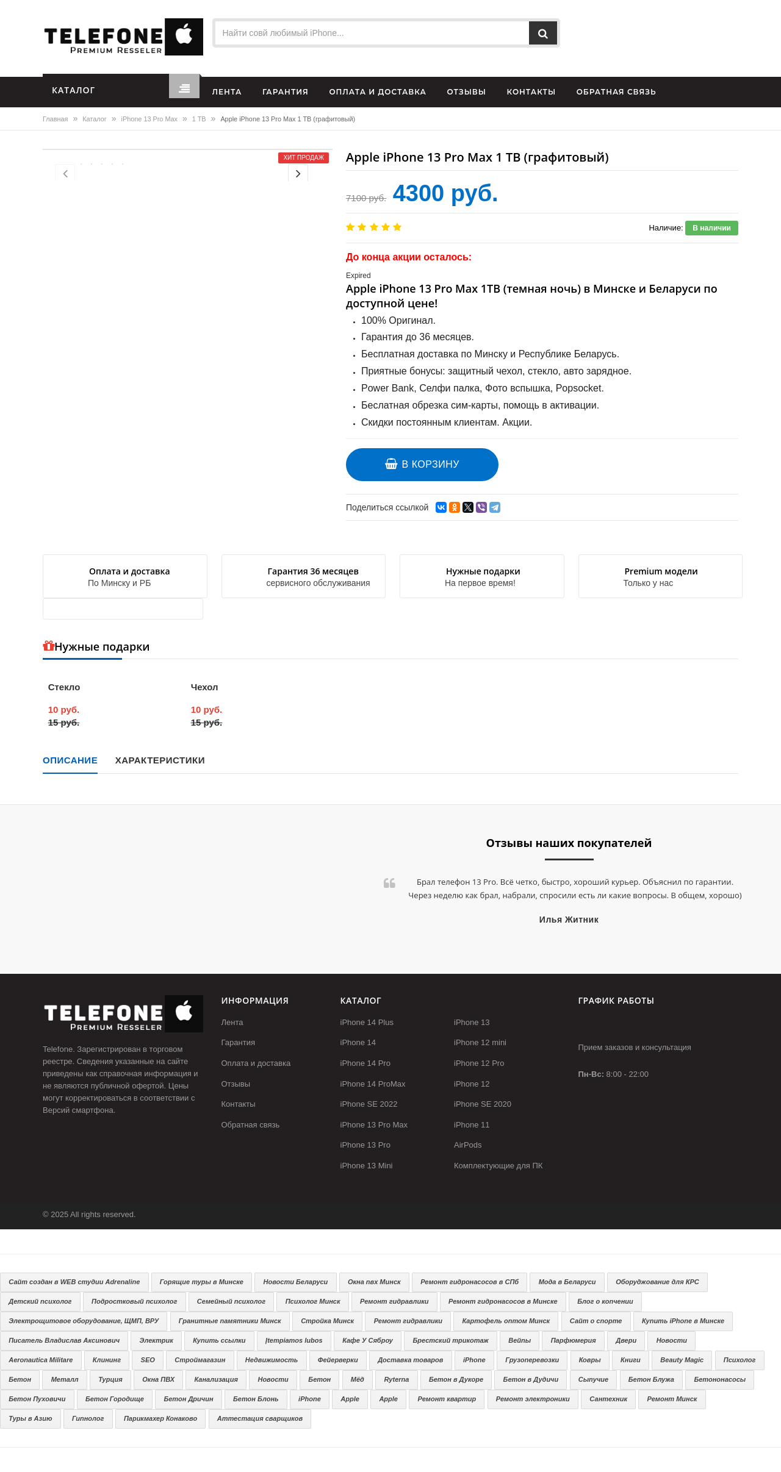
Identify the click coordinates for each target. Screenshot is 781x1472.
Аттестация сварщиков (260, 1418)
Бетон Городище (114, 1398)
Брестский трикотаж (450, 1340)
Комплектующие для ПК (498, 1165)
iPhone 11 (472, 1124)
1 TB (199, 119)
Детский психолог (40, 1301)
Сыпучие (593, 1379)
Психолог (740, 1359)
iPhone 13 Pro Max (149, 119)
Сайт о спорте (596, 1320)
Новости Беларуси (296, 1281)
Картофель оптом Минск (506, 1320)
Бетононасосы (720, 1379)
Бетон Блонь (255, 1398)
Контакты (238, 1104)
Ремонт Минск (672, 1398)
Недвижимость (271, 1359)
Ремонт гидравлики (394, 1301)
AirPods (468, 1144)
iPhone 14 (358, 1042)
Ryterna (396, 1379)
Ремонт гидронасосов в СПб (469, 1281)
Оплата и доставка (256, 1063)
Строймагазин (200, 1359)
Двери (626, 1340)
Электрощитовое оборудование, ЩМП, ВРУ (84, 1320)
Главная (55, 119)
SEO (148, 1359)
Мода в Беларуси (567, 1281)
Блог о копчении (605, 1301)
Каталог (94, 119)
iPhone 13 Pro (365, 1144)
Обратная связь (250, 1124)
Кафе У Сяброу (367, 1340)
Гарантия (238, 1042)
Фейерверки (338, 1359)
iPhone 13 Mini (366, 1165)
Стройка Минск (327, 1320)
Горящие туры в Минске (201, 1281)
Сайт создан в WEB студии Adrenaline (74, 1281)
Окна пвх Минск (374, 1281)
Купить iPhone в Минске (683, 1320)
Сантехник (608, 1398)
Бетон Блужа (651, 1379)
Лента (232, 1022)
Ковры (590, 1359)
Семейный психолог (231, 1301)
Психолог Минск (313, 1301)
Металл (65, 1379)
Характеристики (160, 760)
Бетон (20, 1379)
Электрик (156, 1340)
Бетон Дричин (188, 1398)
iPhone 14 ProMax (373, 1083)
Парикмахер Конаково (160, 1418)
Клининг (107, 1359)
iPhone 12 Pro (479, 1063)
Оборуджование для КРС (657, 1281)
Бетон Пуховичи (37, 1398)
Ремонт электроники (533, 1398)
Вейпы (519, 1340)
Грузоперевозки (532, 1359)
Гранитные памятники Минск (230, 1320)
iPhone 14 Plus (367, 1022)
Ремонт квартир (446, 1398)
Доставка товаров (410, 1359)
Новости (672, 1340)
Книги (631, 1359)
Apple (349, 1398)
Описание (70, 760)
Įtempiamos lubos (294, 1340)
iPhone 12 (472, 1083)
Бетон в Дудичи (531, 1379)
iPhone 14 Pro (365, 1063)
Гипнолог (88, 1418)
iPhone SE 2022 (369, 1104)
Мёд (357, 1379)
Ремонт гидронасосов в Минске (503, 1301)
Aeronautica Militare (41, 1359)
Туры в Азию (30, 1418)
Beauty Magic (682, 1359)
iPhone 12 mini (480, 1042)
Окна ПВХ (158, 1379)
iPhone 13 (472, 1022)
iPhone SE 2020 (482, 1104)
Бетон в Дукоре (456, 1379)
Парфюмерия (573, 1340)
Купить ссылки (219, 1340)
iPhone (474, 1359)
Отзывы (236, 1083)
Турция (110, 1379)
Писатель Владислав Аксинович (64, 1340)
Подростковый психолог (134, 1301)
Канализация (216, 1379)
